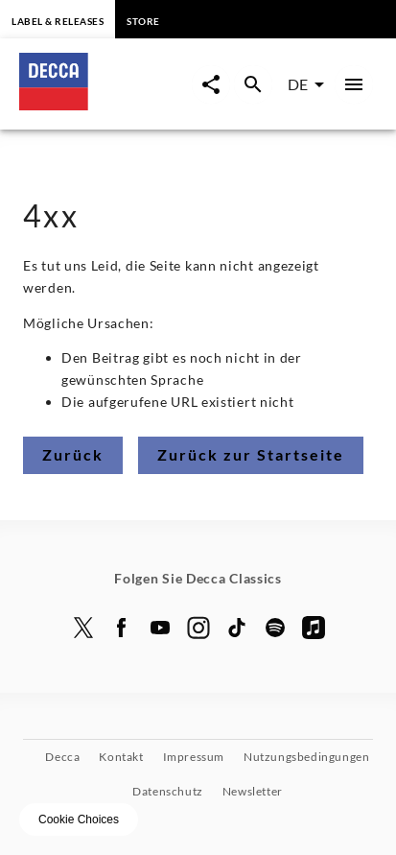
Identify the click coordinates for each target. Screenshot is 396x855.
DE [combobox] (298, 84)
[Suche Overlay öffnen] (253, 84)
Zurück (73, 454)
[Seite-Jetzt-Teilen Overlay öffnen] (211, 84)
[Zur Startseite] (105, 104)
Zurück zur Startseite (250, 454)
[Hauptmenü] (354, 84)
